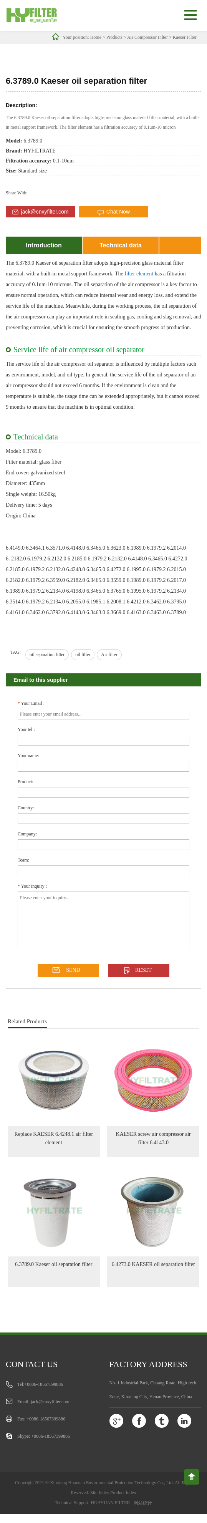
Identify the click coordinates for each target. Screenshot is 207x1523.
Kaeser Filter (185, 37)
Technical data (120, 245)
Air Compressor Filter (147, 37)
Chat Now (118, 212)
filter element (138, 274)
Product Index (123, 1492)
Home (95, 37)
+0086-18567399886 (44, 1384)
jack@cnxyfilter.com (45, 212)
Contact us (32, 1364)
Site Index (99, 1492)
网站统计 (143, 1503)
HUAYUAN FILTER (110, 1502)
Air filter (109, 654)
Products (114, 37)
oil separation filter (47, 654)
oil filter (82, 654)
